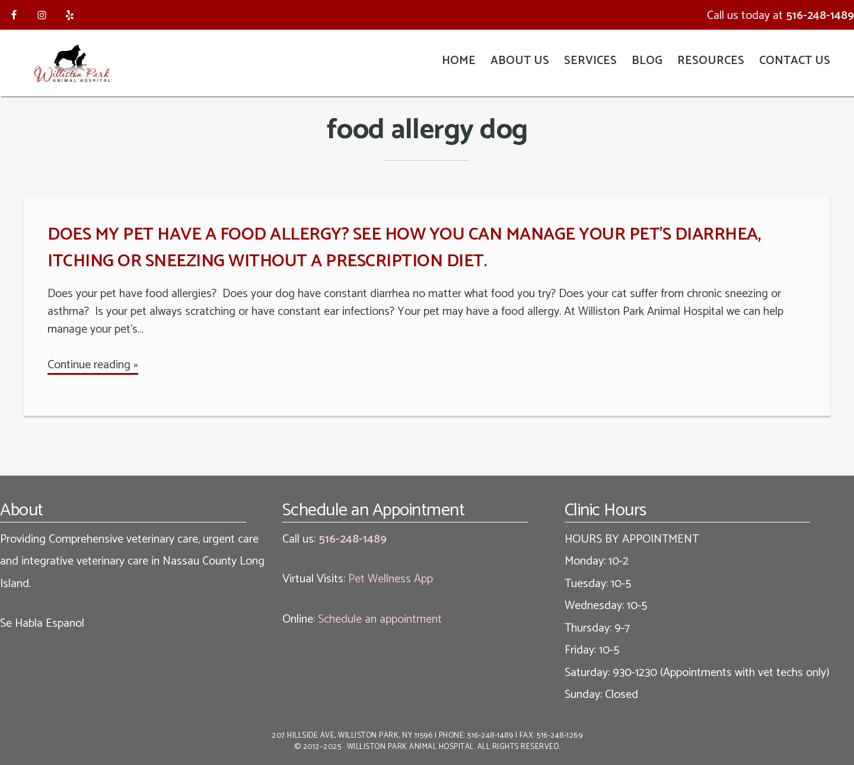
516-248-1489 (820, 16)
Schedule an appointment (380, 619)
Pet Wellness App (390, 579)
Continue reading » (92, 365)
